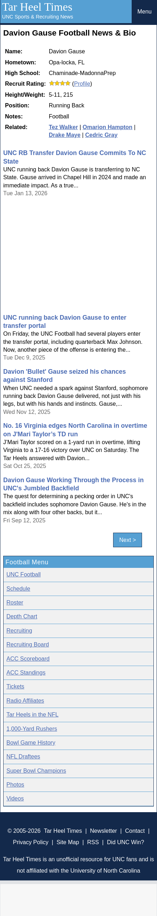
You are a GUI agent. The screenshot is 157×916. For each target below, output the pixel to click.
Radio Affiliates (25, 701)
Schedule (18, 589)
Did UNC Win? (125, 842)
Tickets (15, 686)
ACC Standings (25, 673)
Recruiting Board (27, 644)
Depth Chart (21, 616)
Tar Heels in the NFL (32, 715)
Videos (15, 798)
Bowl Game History (30, 743)
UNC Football (23, 574)
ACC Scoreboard (28, 659)
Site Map (67, 842)
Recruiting (19, 631)
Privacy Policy (31, 842)
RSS (93, 842)
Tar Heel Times (37, 6)
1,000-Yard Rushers (31, 729)
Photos (15, 785)
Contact (135, 831)
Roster (14, 603)
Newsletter (103, 831)
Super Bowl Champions (36, 771)
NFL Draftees (23, 756)
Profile (82, 84)
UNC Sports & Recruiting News (37, 17)
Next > (127, 540)
